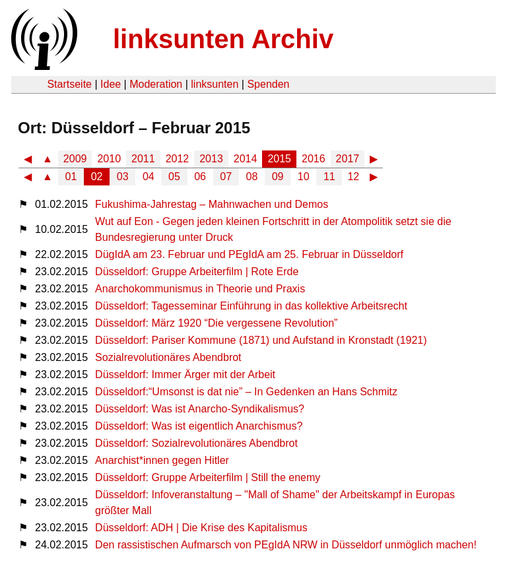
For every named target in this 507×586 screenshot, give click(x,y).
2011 (143, 158)
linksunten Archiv (223, 38)
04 (148, 176)
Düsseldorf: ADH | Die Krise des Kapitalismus (201, 527)
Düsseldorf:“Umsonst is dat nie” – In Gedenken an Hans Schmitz (246, 391)
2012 (177, 158)
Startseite (69, 84)
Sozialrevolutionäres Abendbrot (168, 357)
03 (123, 176)
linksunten (214, 84)
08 (252, 176)
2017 (348, 158)
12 (353, 176)
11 (329, 176)
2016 (313, 158)
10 (304, 176)
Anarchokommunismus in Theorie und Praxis (200, 288)
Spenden (268, 84)
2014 (245, 158)
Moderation (155, 84)
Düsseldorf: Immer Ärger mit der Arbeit (185, 374)
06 (200, 176)
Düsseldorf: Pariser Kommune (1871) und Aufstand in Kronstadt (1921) (261, 340)
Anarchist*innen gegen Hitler (162, 460)
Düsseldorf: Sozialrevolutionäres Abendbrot (196, 443)
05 (174, 176)
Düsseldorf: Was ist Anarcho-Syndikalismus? (199, 408)
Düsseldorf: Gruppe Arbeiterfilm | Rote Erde (196, 271)
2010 (109, 158)
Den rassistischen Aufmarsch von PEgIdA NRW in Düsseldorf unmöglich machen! (286, 544)
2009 (75, 158)
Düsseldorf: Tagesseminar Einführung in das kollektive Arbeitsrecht (251, 305)
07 (226, 176)
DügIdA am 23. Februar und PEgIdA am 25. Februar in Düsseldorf (249, 254)
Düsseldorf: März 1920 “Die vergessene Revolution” (216, 323)
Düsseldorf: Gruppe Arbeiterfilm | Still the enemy (207, 477)
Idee (110, 84)
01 (71, 176)
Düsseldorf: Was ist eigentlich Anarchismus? (198, 426)
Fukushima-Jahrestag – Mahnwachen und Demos (211, 204)
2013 (211, 158)
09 (278, 176)
